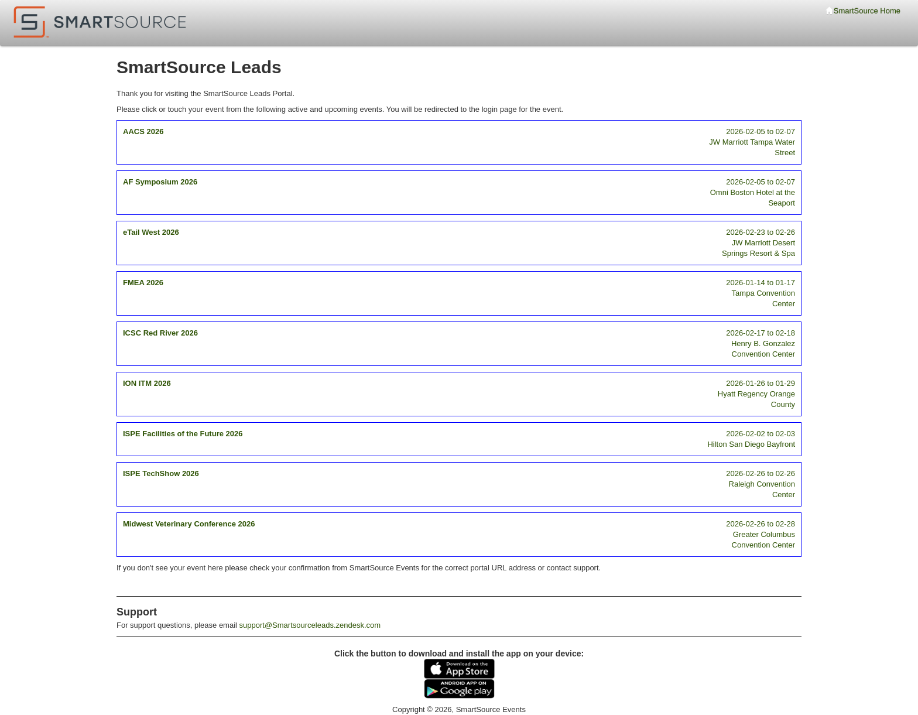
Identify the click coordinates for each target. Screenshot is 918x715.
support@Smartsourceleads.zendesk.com (310, 625)
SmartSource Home (862, 10)
